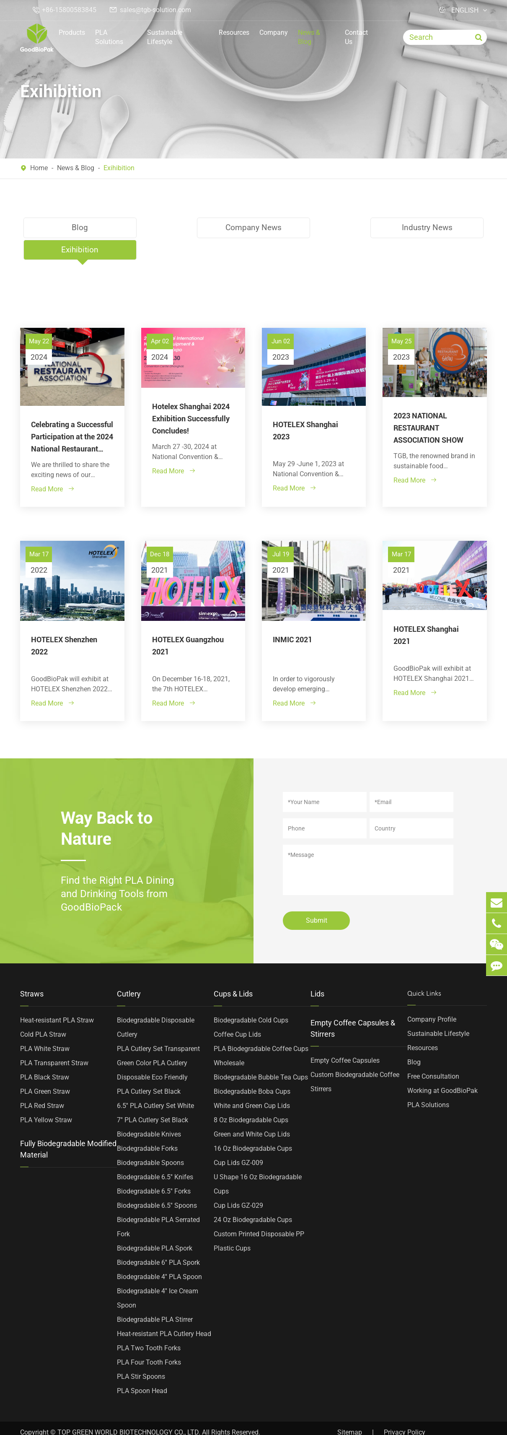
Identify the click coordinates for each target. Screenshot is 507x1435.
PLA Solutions (109, 37)
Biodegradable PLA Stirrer (155, 1297)
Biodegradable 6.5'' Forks (154, 1169)
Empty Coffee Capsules (345, 1038)
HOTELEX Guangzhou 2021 (188, 622)
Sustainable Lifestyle (164, 37)
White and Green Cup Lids (252, 1083)
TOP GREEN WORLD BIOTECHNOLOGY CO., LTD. (128, 1410)
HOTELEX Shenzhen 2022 (64, 622)
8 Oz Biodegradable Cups (251, 1098)
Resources (234, 32)
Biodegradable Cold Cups (251, 998)
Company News (195, 228)
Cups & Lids (233, 971)
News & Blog (309, 37)
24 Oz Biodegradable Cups (253, 1197)
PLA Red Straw (42, 1083)
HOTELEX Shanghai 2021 (426, 612)
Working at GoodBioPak (442, 1068)
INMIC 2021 (292, 616)
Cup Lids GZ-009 (238, 1140)
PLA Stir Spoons (141, 1354)
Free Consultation (433, 1054)
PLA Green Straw (45, 1069)
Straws (32, 971)
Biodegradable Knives (149, 1112)
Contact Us (356, 37)
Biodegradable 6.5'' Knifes (155, 1155)
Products (72, 32)
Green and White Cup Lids (252, 1112)
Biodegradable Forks (147, 1126)
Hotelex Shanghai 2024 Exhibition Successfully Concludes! (191, 396)
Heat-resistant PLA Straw (57, 998)
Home (39, 168)
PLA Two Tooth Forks (149, 1326)
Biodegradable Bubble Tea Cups (261, 1055)
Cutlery (129, 971)
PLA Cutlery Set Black (149, 1069)
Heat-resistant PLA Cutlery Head (164, 1312)
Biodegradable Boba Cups (252, 1069)
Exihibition (119, 168)
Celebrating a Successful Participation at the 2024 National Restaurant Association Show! (72, 415)
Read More (53, 467)
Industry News (312, 228)
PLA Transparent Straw (54, 1041)
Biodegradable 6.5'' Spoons (157, 1183)
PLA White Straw (45, 1026)
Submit (316, 898)
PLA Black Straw (44, 1055)
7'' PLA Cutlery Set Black (152, 1098)
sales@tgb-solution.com (155, 10)
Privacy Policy (404, 1410)
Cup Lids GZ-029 (238, 1183)
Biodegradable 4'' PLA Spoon (159, 1255)
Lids (317, 971)
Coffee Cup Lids (237, 1012)
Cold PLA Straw (43, 1012)
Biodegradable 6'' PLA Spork (158, 1240)
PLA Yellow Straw (46, 1098)
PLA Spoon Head (142, 1369)
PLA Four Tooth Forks (149, 1340)
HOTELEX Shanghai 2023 (305, 408)
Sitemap (349, 1410)
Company (273, 32)
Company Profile (431, 997)
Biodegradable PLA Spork (154, 1226)
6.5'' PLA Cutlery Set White (155, 1083)
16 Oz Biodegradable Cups (253, 1126)
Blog (77, 228)
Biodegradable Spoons (150, 1140)
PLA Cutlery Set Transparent (158, 1026)
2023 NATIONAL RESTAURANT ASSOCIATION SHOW (428, 405)
